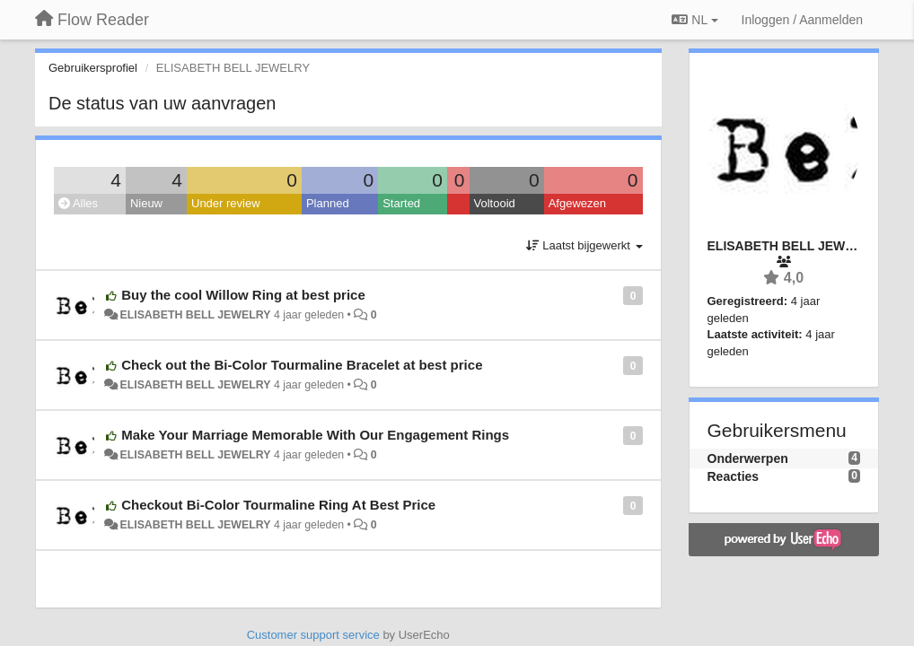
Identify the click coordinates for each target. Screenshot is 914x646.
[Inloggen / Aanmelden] (802, 19)
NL (694, 20)
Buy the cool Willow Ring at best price (243, 294)
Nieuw (146, 203)
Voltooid (494, 203)
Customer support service (313, 635)
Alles (78, 203)
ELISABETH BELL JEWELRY (194, 315)
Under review (225, 203)
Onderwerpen (747, 458)
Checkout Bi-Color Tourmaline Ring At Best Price (278, 504)
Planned (327, 203)
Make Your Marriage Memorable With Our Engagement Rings (315, 434)
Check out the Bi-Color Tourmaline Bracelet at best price (301, 364)
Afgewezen (577, 203)
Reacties (733, 476)
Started (401, 203)
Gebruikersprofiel (92, 67)
